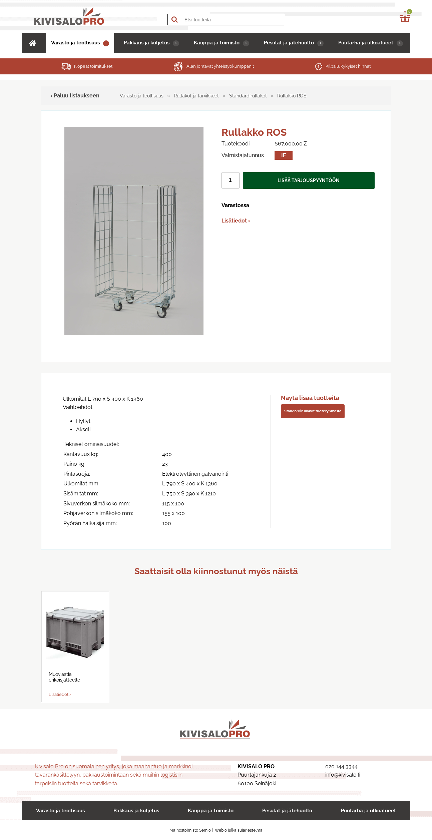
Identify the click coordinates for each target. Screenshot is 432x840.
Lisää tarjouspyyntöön (309, 180)
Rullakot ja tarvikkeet (196, 95)
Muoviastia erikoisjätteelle (64, 677)
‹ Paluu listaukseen (74, 95)
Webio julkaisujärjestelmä (239, 830)
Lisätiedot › (236, 221)
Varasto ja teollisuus (75, 42)
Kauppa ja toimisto (217, 42)
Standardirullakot (248, 95)
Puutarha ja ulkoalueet (365, 42)
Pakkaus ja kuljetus (146, 42)
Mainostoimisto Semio (190, 830)
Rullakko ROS (292, 95)
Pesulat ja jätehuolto (289, 42)
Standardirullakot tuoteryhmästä (312, 411)
